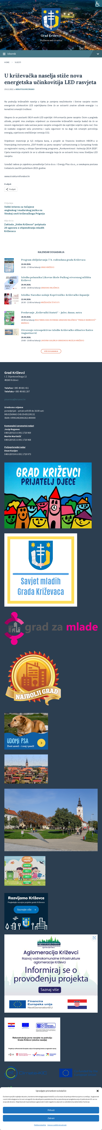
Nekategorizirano (25, 89)
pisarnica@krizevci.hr (15, 399)
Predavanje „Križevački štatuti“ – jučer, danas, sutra (51, 312)
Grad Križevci (51, 35)
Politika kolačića (40, 1125)
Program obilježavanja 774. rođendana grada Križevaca (53, 259)
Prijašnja (8, 203)
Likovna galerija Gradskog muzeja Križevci (62, 340)
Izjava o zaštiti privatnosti (56, 1125)
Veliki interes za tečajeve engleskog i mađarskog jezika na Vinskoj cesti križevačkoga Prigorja (24, 210)
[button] (97, 1090)
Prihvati (51, 1110)
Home (6, 62)
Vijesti (18, 62)
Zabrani (51, 1118)
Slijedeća (9, 220)
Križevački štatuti (50, 302)
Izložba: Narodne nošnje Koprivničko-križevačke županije (55, 294)
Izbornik (51, 54)
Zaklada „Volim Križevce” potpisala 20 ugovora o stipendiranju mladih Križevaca (25, 228)
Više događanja (51, 351)
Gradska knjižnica (50, 287)
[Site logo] (51, 30)
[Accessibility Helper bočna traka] (98, 3)
